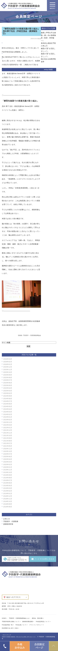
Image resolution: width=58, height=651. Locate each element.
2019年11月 (7, 470)
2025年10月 (7, 372)
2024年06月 (7, 404)
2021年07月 (7, 443)
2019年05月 (7, 485)
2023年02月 (7, 420)
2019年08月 (7, 478)
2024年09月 (7, 396)
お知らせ (6, 519)
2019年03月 (7, 488)
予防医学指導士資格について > (11, 621)
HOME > (4, 618)
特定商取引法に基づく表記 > (10, 628)
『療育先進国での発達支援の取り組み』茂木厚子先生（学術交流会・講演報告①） (21, 31)
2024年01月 (7, 417)
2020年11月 (7, 449)
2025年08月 (7, 377)
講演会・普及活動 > (38, 618)
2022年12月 (7, 422)
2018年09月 (7, 504)
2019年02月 (7, 491)
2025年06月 (7, 383)
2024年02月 (7, 414)
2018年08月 (7, 507)
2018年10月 (7, 501)
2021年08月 (7, 441)
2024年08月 (7, 399)
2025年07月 (7, 380)
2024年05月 (7, 406)
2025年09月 (7, 375)
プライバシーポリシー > (36, 625)
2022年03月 (7, 425)
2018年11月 (7, 499)
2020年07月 (7, 454)
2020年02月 (7, 464)
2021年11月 (7, 433)
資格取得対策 (8, 524)
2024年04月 (7, 409)
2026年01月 (7, 364)
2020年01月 (7, 467)
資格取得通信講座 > (28, 621)
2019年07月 (7, 480)
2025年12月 (7, 367)
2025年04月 (7, 388)
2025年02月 (7, 393)
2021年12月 (7, 430)
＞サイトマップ (6, 635)
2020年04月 (7, 459)
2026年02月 (7, 362)
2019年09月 (7, 475)
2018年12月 (7, 496)
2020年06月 (7, 456)
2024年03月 (7, 412)
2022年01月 (7, 428)
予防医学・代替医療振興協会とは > (19, 618)
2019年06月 (7, 483)
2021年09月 (7, 438)
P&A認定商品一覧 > (8, 625)
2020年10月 (7, 451)
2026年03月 (7, 359)
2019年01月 (7, 493)
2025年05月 (7, 385)
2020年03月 (7, 462)
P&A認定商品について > (43, 621)
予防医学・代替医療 (10, 521)
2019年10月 (7, 472)
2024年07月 (7, 401)
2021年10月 (7, 435)
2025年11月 (7, 369)
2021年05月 (7, 446)
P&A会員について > (22, 625)
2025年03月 (7, 391)
